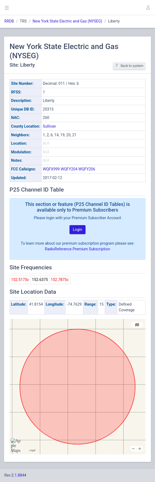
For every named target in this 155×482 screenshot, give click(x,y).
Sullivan (49, 126)
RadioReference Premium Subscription (77, 249)
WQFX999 (51, 169)
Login (77, 229)
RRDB (9, 21)
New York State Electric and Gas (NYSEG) (67, 21)
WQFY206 (86, 169)
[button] (148, 7)
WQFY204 (69, 169)
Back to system (129, 66)
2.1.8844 (18, 475)
